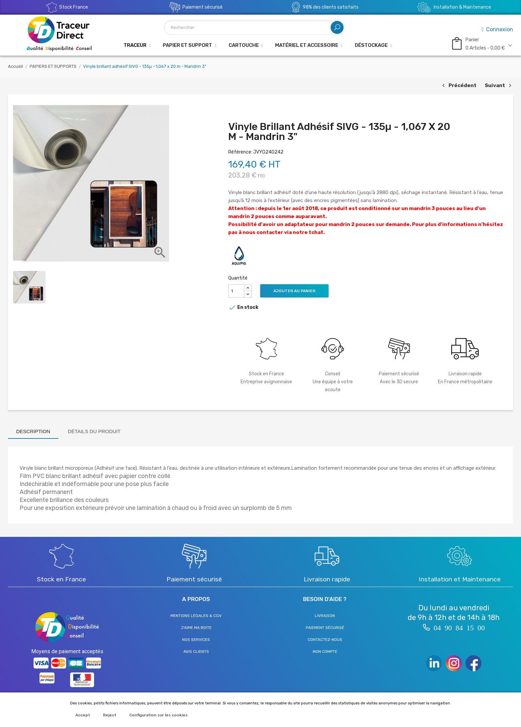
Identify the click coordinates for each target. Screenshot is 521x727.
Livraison (325, 615)
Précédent (458, 85)
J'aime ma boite (196, 627)
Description (33, 431)
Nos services (196, 639)
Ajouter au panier (294, 291)
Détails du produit (94, 431)
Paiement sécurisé (325, 627)
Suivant (499, 85)
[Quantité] (236, 291)
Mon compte (325, 651)
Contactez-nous (325, 639)
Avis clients (196, 651)
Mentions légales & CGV (196, 615)
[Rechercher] (254, 27)
